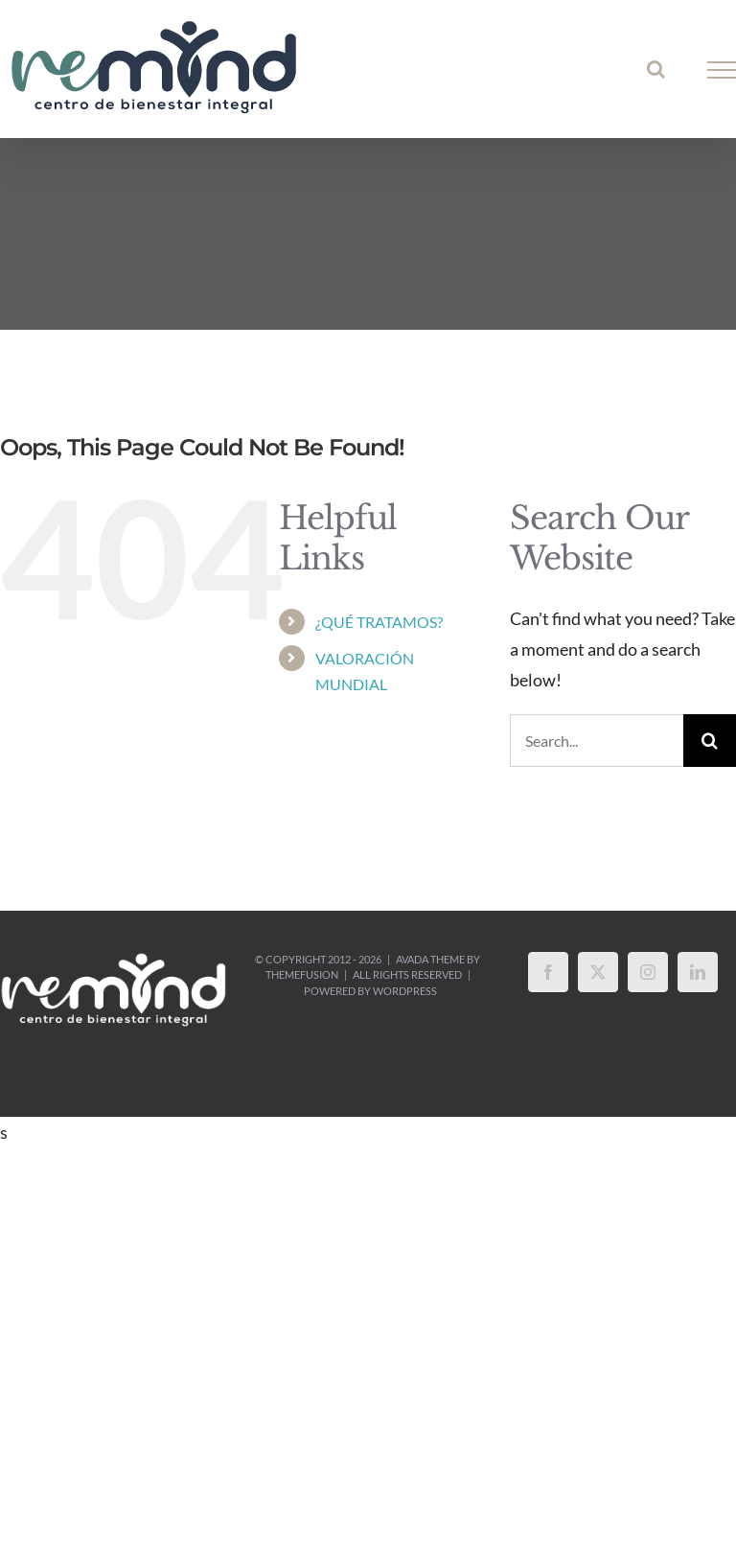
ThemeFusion (301, 974)
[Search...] (596, 740)
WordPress (405, 991)
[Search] (709, 740)
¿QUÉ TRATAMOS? (379, 622)
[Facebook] (548, 972)
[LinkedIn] (698, 972)
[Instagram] (648, 972)
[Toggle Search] (656, 69)
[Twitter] (598, 972)
